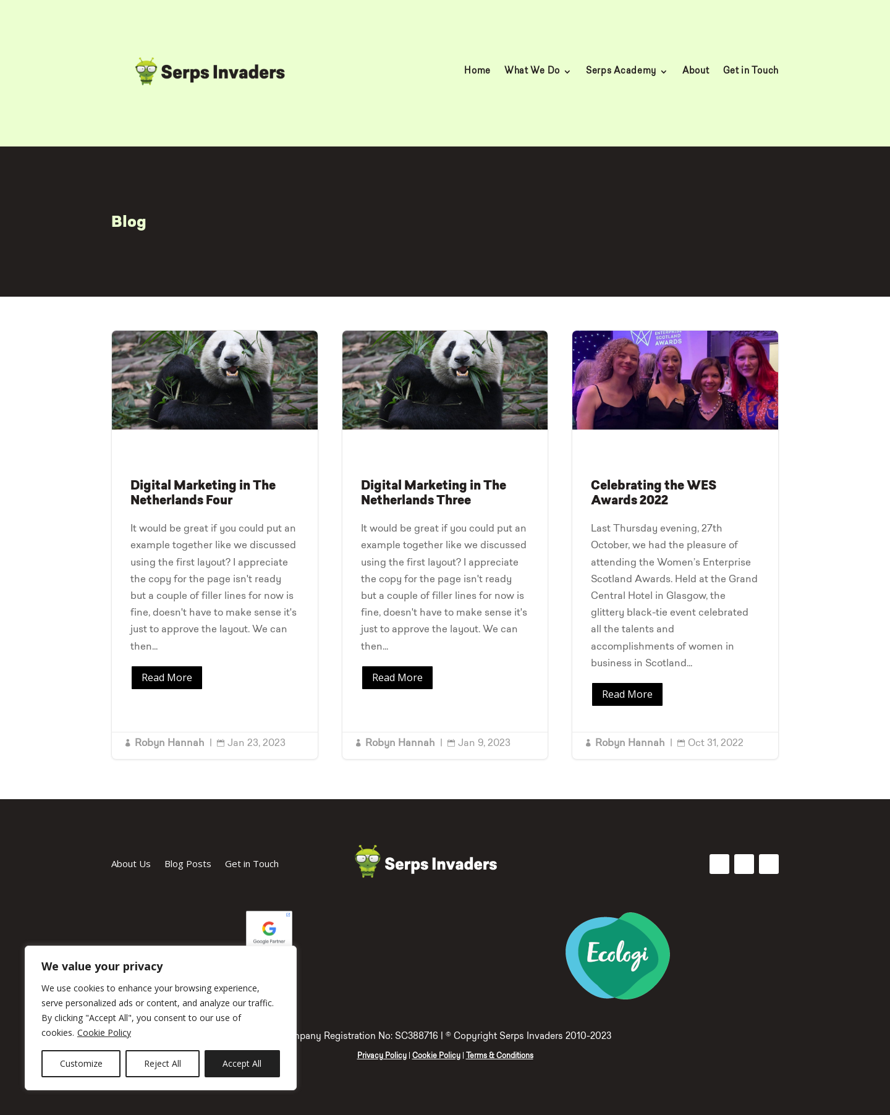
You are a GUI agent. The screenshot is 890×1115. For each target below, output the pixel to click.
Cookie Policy (104, 1032)
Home (477, 71)
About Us (131, 864)
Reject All (162, 1063)
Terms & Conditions (499, 1056)
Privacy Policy (382, 1056)
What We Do (532, 71)
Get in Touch (751, 71)
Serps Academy (621, 71)
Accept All (241, 1063)
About (696, 71)
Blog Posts (187, 864)
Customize (81, 1063)
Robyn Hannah (170, 743)
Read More (167, 677)
